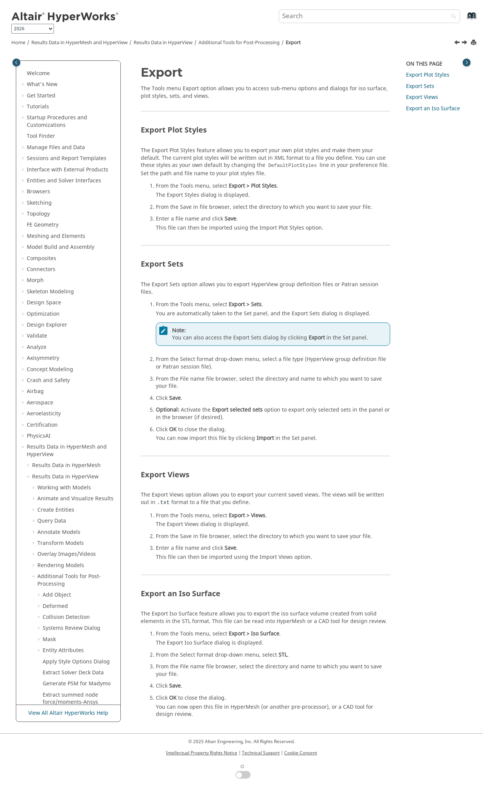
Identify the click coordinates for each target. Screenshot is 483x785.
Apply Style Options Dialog (76, 454)
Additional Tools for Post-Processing (239, 42)
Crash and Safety (48, 173)
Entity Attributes (63, 443)
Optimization (43, 106)
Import (51, 550)
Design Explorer (47, 117)
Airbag (35, 184)
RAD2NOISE (57, 506)
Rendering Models (60, 358)
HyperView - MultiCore (65, 605)
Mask (49, 432)
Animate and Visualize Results (75, 291)
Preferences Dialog (61, 583)
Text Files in (53, 679)
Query (51, 313)
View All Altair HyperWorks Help (68, 713)
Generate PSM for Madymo (77, 476)
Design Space (44, 95)
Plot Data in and (62, 631)
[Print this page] (474, 43)
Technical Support (261, 753)
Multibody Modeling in (71, 646)
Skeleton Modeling (50, 84)
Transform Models (60, 335)
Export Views (422, 97)
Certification (42, 217)
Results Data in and (79, 42)
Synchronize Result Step (73, 539)
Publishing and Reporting (59, 691)
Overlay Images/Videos (66, 346)
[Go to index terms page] (463, 19)
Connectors (41, 62)
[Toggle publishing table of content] (16, 62)
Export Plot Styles (427, 75)
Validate (37, 128)
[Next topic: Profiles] (465, 43)
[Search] (451, 16)
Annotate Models (58, 324)
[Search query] (369, 16)
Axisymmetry (43, 150)
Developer (39, 617)
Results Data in (163, 42)
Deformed (55, 399)
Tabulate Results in (64, 668)
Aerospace (40, 195)
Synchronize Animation (72, 517)
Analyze (36, 139)
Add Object (57, 387)
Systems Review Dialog (71, 420)
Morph (35, 73)
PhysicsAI (39, 228)
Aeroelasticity (44, 206)
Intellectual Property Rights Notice (201, 753)
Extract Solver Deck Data (73, 465)
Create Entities (55, 302)
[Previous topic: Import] (458, 43)
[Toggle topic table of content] (467, 62)
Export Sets (420, 86)
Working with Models (64, 280)
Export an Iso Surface (433, 109)
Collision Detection (66, 409)
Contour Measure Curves (74, 528)
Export (293, 42)
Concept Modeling (50, 162)
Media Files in (59, 657)
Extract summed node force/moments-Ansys (70, 491)
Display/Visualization (74, 594)
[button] (24, 62)
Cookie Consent (300, 753)
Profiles (46, 572)
